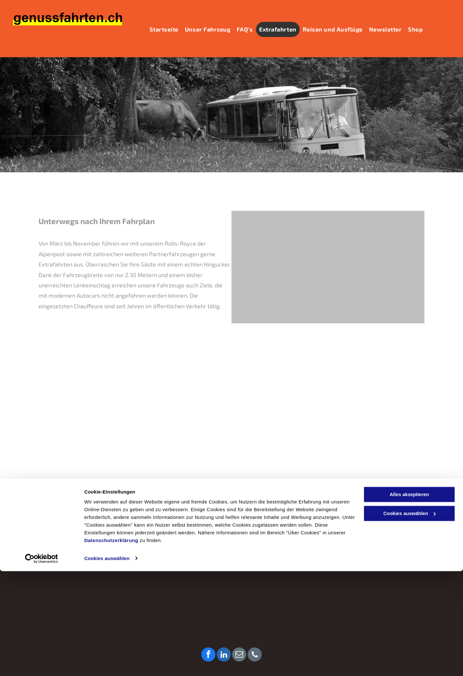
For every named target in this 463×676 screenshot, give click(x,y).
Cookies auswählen (107, 663)
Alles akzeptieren (409, 599)
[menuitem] (164, 30)
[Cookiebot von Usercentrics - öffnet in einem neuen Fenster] (42, 663)
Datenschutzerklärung (111, 645)
